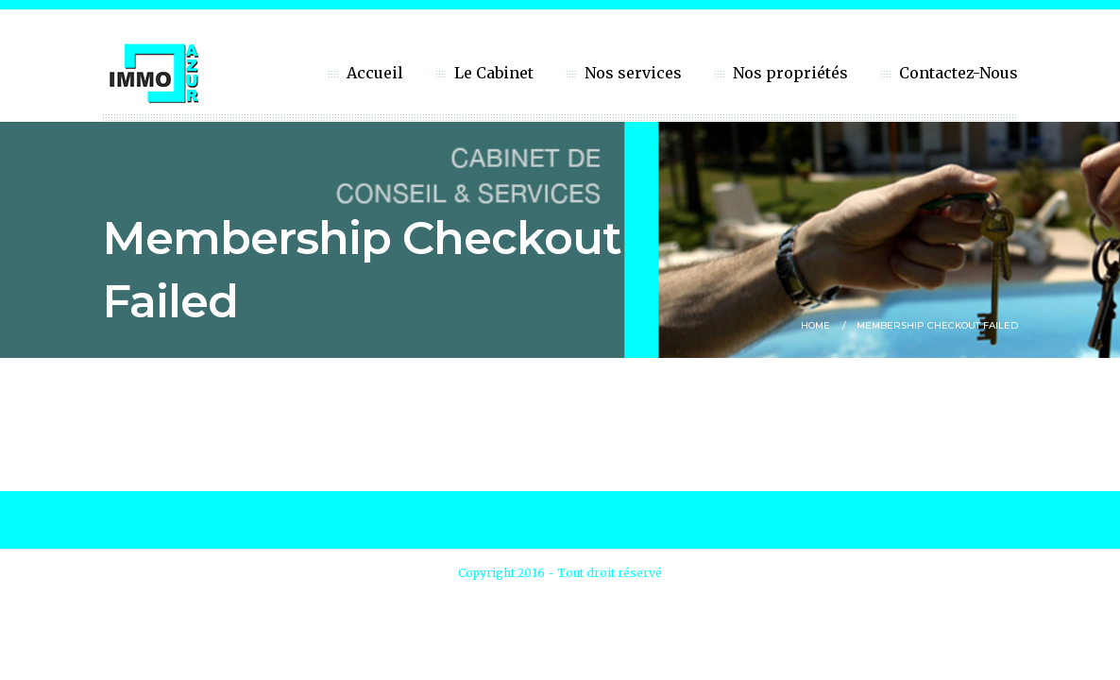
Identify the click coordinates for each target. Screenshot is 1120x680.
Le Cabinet (494, 72)
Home (815, 325)
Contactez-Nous (958, 72)
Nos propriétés (790, 72)
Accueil (375, 72)
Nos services (633, 72)
